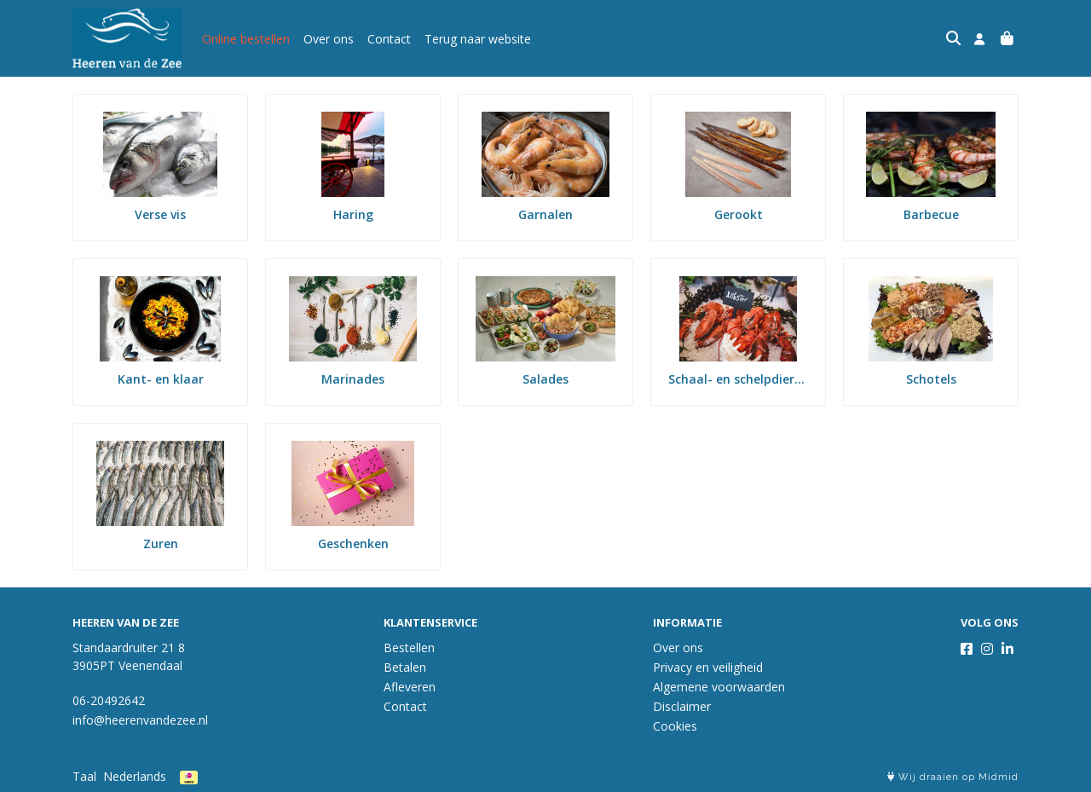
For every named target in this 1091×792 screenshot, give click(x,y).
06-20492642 (108, 700)
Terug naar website (477, 39)
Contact (389, 39)
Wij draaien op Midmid (953, 777)
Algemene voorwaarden (719, 687)
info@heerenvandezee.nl (140, 720)
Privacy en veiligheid (708, 667)
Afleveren (410, 687)
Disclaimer (682, 706)
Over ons (328, 39)
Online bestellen (246, 39)
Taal (84, 776)
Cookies (675, 726)
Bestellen (409, 647)
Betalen (405, 667)
